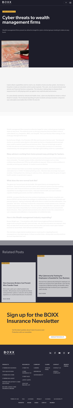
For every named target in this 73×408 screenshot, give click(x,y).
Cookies (47, 399)
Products (5, 364)
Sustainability (38, 375)
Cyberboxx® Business (9, 368)
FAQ (23, 399)
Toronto (21, 402)
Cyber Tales (26, 376)
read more (43, 299)
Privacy (39, 399)
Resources (26, 364)
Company (37, 364)
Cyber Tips (25, 368)
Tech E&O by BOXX (8, 371)
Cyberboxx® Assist (8, 378)
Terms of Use (15, 399)
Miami (29, 402)
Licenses (30, 399)
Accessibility (58, 399)
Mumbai (52, 402)
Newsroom (37, 371)
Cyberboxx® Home (8, 375)
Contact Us (57, 368)
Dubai (36, 402)
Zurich (44, 402)
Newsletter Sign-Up (57, 337)
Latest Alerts (26, 380)
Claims (47, 364)
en (66, 2)
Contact (56, 364)
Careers (36, 368)
